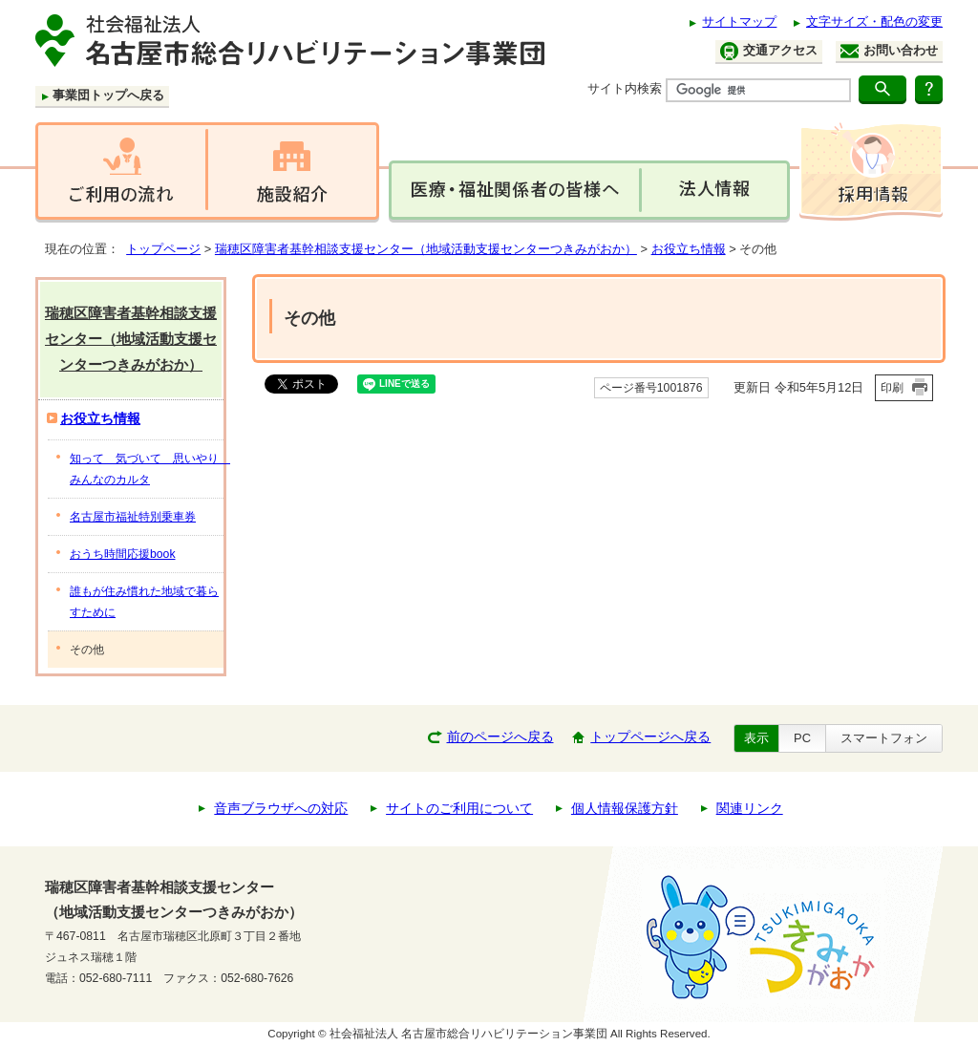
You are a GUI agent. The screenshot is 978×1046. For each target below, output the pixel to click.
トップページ (163, 249)
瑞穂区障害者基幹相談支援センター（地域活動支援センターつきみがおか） (426, 249)
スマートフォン (883, 738)
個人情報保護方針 (624, 808)
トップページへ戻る (650, 737)
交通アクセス (769, 51)
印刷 (892, 388)
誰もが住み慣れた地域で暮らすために (144, 602)
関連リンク (749, 808)
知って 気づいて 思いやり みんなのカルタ (146, 469)
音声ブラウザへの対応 (281, 808)
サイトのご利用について (459, 808)
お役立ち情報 (688, 249)
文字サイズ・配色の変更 (874, 21)
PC (802, 738)
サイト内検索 (624, 88)
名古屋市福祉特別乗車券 (133, 516)
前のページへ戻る (500, 737)
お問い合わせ (889, 50)
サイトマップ (739, 21)
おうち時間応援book (123, 554)
